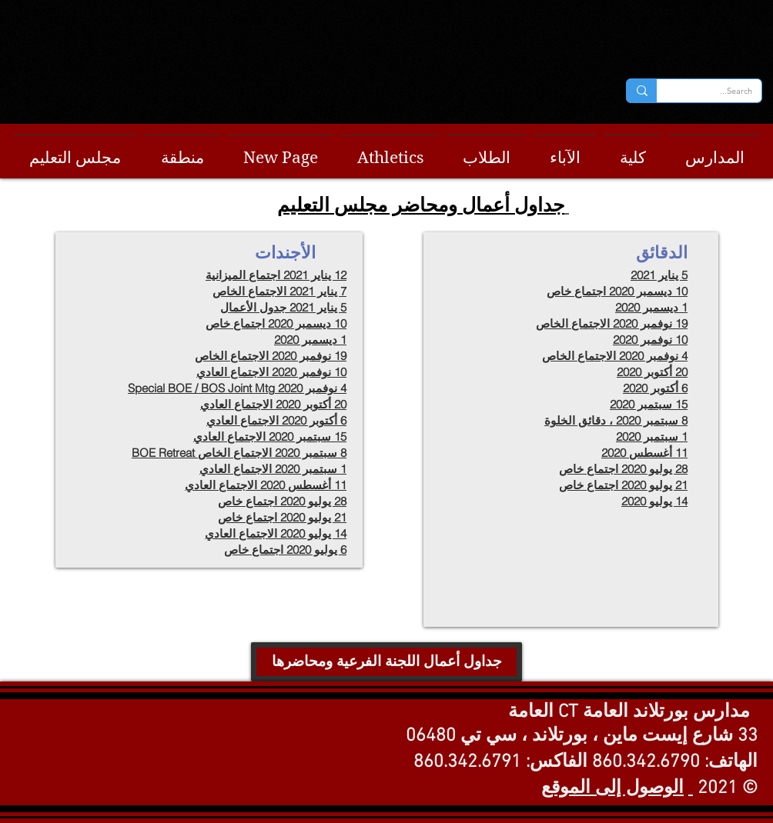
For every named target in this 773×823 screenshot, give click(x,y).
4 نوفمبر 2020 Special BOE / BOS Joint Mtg (237, 388)
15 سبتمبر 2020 (649, 404)
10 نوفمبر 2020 (650, 339)
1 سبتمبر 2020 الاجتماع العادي (272, 468)
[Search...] (720, 91)
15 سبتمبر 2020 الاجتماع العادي (269, 436)
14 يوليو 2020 (654, 501)
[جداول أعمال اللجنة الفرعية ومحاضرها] (386, 661)
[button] (75, 151)
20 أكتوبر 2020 (652, 372)
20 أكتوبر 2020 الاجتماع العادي (273, 404)
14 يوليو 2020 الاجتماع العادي (275, 533)
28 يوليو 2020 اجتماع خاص (282, 501)
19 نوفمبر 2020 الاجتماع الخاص (612, 323)
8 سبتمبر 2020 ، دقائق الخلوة (616, 420)
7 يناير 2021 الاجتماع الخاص (279, 291)
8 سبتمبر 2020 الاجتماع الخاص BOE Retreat (239, 452)
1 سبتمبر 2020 (652, 436)
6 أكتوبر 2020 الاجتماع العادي (276, 420)
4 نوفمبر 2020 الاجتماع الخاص (615, 355)
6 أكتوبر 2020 (655, 388)
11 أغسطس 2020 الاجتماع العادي (265, 485)
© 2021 (728, 788)
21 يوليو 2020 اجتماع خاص (282, 517)
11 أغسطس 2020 (644, 452)
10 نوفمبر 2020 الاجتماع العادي (271, 372)
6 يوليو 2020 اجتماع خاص (285, 549)
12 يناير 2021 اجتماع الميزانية (276, 275)
